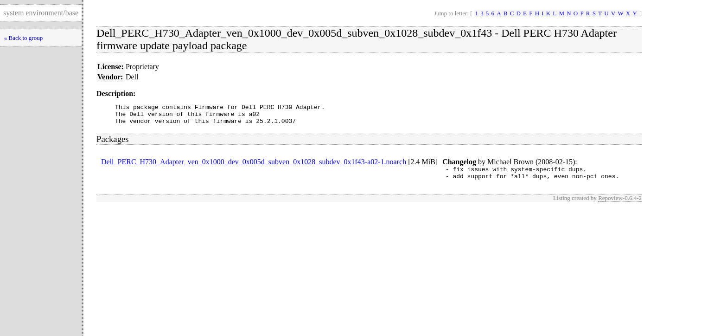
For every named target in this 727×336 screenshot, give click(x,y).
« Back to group (23, 37)
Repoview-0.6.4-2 (620, 204)
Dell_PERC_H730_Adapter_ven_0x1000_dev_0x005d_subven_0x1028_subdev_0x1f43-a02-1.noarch (253, 166)
